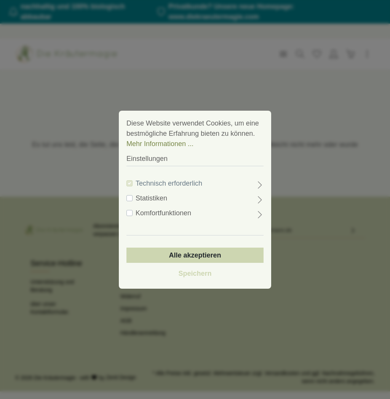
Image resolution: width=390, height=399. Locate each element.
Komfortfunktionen (163, 213)
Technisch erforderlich (169, 183)
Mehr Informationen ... (159, 144)
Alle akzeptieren (195, 255)
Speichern (194, 273)
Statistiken (151, 198)
